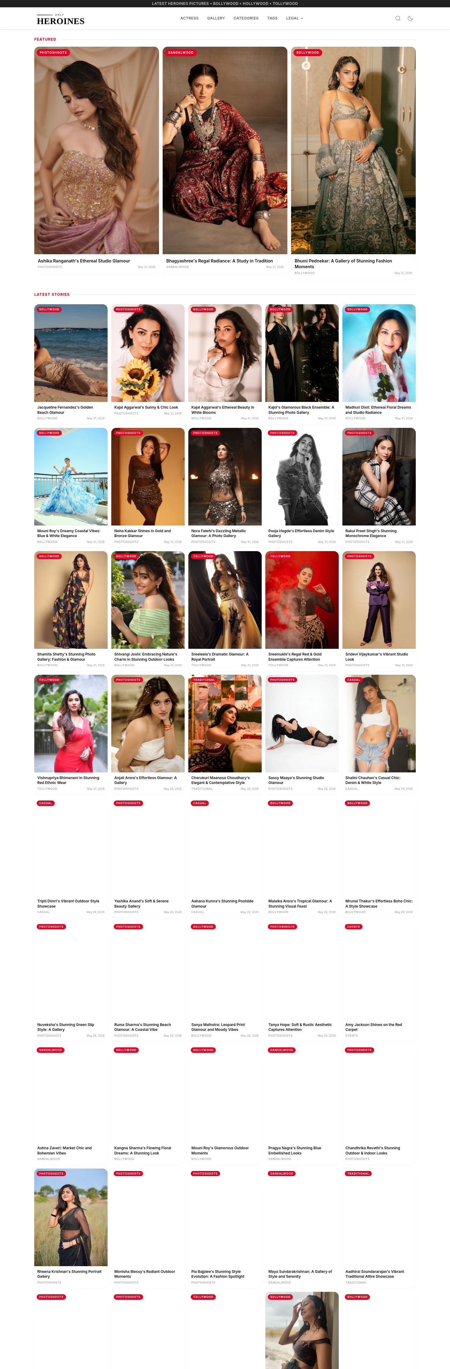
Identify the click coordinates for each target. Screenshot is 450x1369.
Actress (189, 18)
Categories (246, 18)
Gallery (216, 18)
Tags (272, 18)
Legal (295, 18)
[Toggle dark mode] (410, 18)
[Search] (398, 18)
